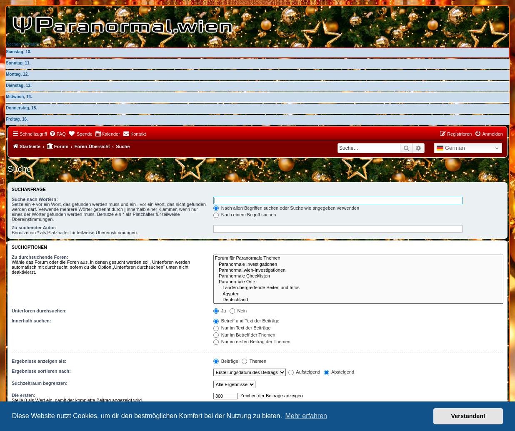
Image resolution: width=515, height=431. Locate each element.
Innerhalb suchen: (31, 320)
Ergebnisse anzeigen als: (39, 361)
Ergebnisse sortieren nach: (41, 371)
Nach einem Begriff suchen (244, 214)
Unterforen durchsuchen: (39, 310)
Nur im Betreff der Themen (244, 334)
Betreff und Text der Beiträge (246, 320)
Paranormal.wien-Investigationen (358, 270)
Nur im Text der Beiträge (241, 327)
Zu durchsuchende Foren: (40, 257)
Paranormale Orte (358, 282)
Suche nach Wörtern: (35, 199)
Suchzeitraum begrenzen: (40, 383)
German (451, 148)
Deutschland (358, 300)
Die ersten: (23, 395)
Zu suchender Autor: (34, 227)
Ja (219, 310)
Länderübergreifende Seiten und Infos (358, 288)
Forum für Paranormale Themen (358, 258)
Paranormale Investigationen (358, 265)
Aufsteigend (304, 371)
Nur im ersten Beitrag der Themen (251, 341)
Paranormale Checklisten (358, 276)
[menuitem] (57, 134)
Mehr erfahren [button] (306, 415)
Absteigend (339, 371)
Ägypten (358, 294)
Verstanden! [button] (468, 416)
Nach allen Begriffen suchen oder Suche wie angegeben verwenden (286, 208)
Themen (254, 361)
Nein (238, 310)
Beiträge (225, 361)
